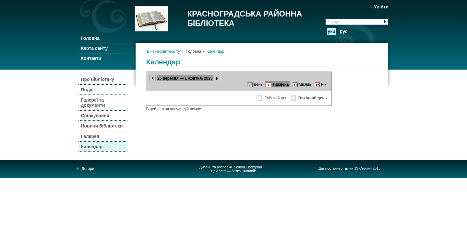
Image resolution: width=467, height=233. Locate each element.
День (258, 84)
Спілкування (95, 115)
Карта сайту (94, 48)
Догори (85, 168)
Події (86, 89)
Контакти (91, 58)
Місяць (305, 84)
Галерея (90, 136)
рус (344, 31)
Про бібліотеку (97, 79)
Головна (90, 38)
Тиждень (280, 84)
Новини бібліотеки (102, 125)
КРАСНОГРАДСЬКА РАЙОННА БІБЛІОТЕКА (244, 18)
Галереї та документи (93, 102)
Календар (91, 146)
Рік (323, 84)
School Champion (248, 167)
